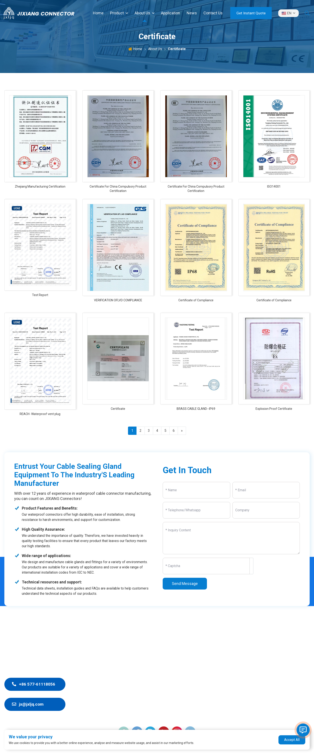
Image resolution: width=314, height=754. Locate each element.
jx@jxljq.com (28, 704)
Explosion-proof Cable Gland (169, 682)
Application (170, 13)
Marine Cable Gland (162, 690)
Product (117, 13)
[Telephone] (196, 510)
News (192, 13)
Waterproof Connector (164, 658)
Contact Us (213, 13)
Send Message (185, 583)
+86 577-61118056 (33, 684)
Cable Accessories (161, 698)
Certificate (177, 49)
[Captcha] (206, 566)
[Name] (196, 490)
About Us (142, 13)
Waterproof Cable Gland (165, 651)
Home (98, 13)
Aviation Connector (161, 713)
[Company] (266, 510)
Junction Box (156, 666)
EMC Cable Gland (160, 674)
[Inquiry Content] (231, 538)
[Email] (266, 490)
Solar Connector (159, 705)
